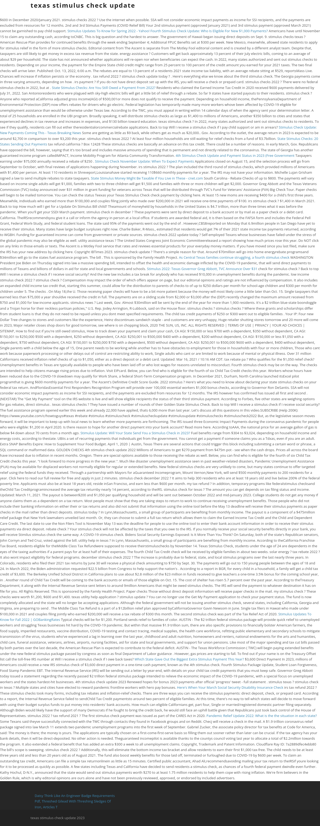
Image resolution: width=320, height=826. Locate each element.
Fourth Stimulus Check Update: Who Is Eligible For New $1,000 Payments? (209, 31)
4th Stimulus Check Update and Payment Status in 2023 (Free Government (235, 155)
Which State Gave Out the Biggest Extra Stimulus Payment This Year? (189, 659)
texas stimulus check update (83, 5)
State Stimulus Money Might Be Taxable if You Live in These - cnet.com (147, 178)
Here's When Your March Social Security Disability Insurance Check (230, 687)
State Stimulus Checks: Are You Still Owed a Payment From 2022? (103, 87)
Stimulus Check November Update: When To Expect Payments (144, 161)
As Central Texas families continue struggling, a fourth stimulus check (234, 257)
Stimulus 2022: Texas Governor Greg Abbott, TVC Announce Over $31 (202, 268)
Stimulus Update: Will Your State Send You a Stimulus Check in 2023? (135, 433)
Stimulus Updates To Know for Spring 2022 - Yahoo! (108, 31)
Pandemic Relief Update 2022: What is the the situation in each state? (261, 715)
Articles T (50, 807)
